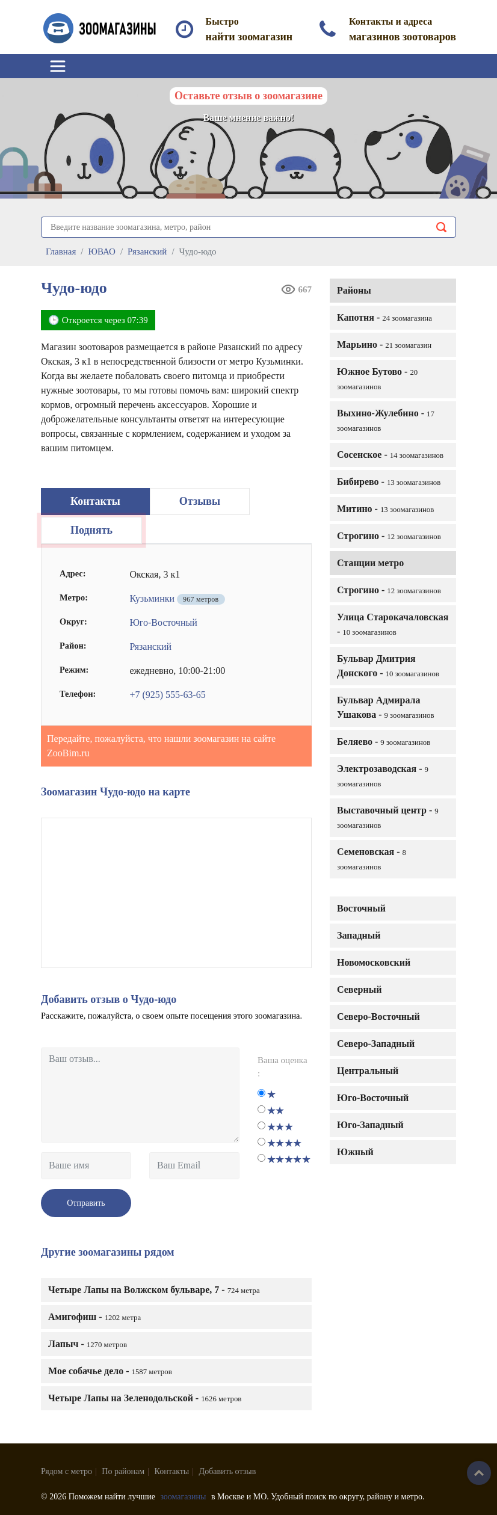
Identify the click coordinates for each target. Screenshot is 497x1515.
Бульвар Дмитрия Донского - (388, 665)
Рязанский (150, 646)
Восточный (361, 908)
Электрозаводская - (382, 776)
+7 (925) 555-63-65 (167, 695)
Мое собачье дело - (110, 1371)
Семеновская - (371, 859)
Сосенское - (390, 454)
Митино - (385, 509)
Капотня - (384, 317)
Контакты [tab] (95, 501)
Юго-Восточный (373, 1098)
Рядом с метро (66, 1471)
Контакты (172, 1471)
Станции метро (370, 563)
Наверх (479, 1473)
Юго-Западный (370, 1125)
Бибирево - (388, 482)
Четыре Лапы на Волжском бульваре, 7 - (154, 1290)
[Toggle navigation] (58, 66)
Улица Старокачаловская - (392, 624)
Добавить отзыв (227, 1471)
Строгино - (389, 536)
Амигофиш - (94, 1317)
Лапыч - (87, 1344)
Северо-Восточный (378, 1016)
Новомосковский (373, 962)
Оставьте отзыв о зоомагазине (248, 96)
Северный (359, 989)
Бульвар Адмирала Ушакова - (385, 707)
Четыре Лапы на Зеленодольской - (144, 1398)
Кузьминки (151, 598)
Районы (354, 290)
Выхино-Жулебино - (385, 420)
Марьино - (384, 344)
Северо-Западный (376, 1043)
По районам (123, 1471)
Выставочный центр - (388, 817)
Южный (355, 1152)
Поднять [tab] (91, 530)
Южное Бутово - (377, 378)
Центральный (367, 1071)
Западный (358, 935)
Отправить (86, 1203)
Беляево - (383, 741)
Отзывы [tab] (199, 501)
